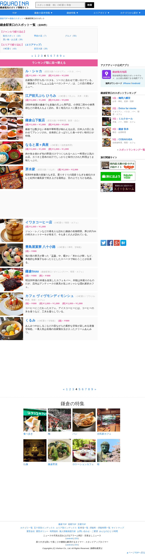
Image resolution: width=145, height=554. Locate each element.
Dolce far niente (127, 108)
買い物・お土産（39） (13, 39)
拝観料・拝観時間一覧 (100, 528)
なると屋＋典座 (37, 145)
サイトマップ (118, 528)
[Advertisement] (49, 203)
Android (136, 83)
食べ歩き (28, 434)
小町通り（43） (10, 48)
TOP (14, 13)
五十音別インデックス (44, 528)
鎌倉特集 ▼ (72, 13)
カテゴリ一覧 (26, 528)
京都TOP (82, 524)
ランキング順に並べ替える (49, 62)
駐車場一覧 (83, 528)
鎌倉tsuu (32, 271)
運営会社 (30, 531)
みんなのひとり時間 (108, 531)
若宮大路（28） (41, 48)
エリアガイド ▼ (102, 13)
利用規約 (54, 531)
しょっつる (48, 83)
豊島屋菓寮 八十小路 (40, 247)
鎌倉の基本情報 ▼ (43, 13)
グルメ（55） (71, 36)
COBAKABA (125, 139)
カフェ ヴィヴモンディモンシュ (49, 296)
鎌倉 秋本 (124, 129)
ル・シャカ (33, 71)
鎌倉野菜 (52, 464)
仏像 (25, 464)
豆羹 (53, 256)
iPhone (126, 83)
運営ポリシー (42, 531)
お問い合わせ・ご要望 (87, 531)
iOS (76, 538)
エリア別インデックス (66, 528)
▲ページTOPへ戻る (136, 552)
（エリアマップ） (33, 44)
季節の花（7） (41, 36)
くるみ (30, 320)
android (69, 538)
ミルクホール (126, 118)
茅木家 (30, 169)
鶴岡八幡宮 (124, 98)
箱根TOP (72, 524)
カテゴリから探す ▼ (130, 13)
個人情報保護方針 (67, 531)
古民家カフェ (104, 434)
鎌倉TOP (62, 524)
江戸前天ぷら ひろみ (40, 96)
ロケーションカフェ (83, 464)
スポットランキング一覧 (132, 149)
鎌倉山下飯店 (35, 120)
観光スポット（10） (12, 36)
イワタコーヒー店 (38, 222)
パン (74, 434)
